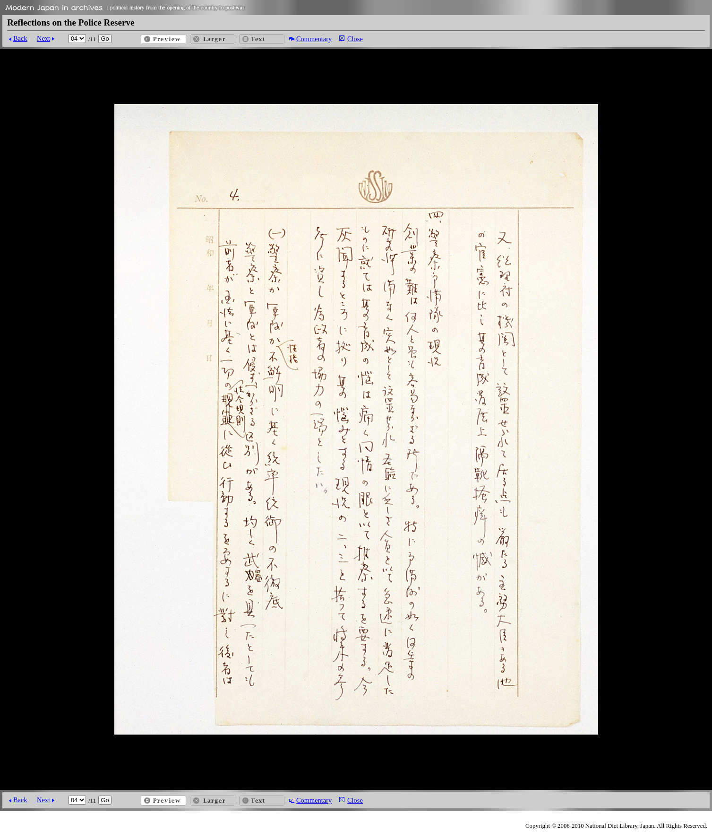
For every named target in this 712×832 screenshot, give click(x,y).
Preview (163, 39)
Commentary (314, 39)
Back (20, 38)
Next (43, 38)
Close (355, 39)
